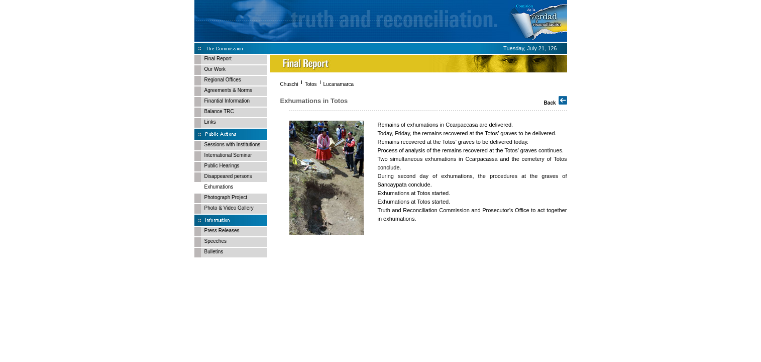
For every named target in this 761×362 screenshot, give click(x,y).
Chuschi (289, 84)
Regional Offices (222, 79)
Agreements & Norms (228, 90)
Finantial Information (227, 101)
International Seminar (228, 155)
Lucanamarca (338, 84)
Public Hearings (222, 165)
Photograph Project (226, 197)
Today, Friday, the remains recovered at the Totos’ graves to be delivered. (467, 133)
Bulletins (214, 251)
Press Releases (222, 230)
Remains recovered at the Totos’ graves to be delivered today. (453, 142)
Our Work (215, 69)
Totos (311, 84)
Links (210, 122)
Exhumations (219, 187)
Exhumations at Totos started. (414, 193)
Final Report (218, 58)
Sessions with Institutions (232, 144)
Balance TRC (219, 111)
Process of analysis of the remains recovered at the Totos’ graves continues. (471, 150)
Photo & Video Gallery (229, 208)
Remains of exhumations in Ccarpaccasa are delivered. (445, 125)
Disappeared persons (228, 176)
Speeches (215, 241)
